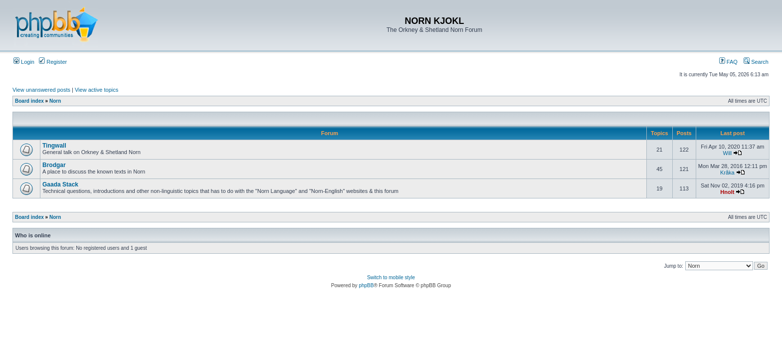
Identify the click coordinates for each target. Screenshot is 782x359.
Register (53, 62)
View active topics (96, 90)
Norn (55, 101)
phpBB (366, 285)
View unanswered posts (41, 90)
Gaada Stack (60, 184)
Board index (29, 101)
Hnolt (727, 192)
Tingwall (54, 145)
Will (727, 153)
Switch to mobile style (391, 277)
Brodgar (54, 165)
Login (23, 62)
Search (756, 62)
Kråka (727, 173)
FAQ (728, 62)
